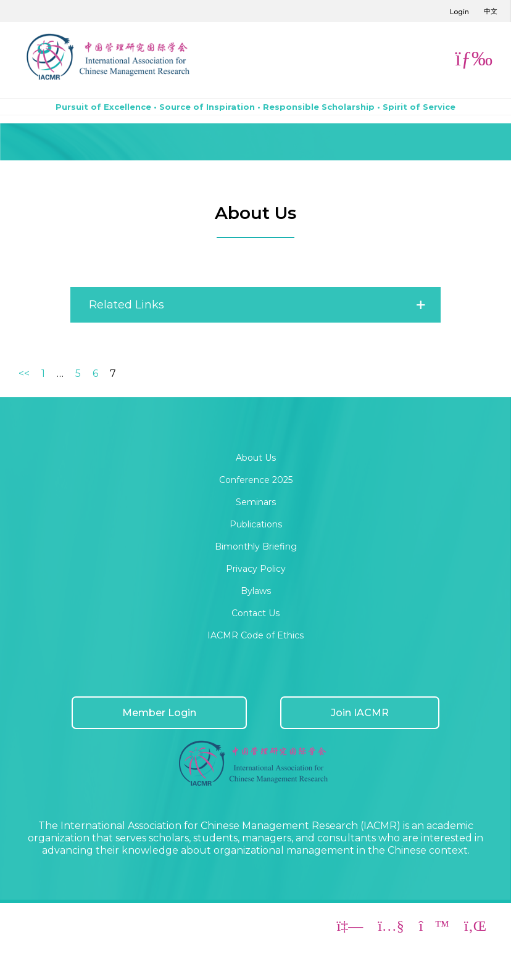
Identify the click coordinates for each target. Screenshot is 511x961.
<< (24, 373)
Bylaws (256, 590)
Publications (256, 524)
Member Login (159, 713)
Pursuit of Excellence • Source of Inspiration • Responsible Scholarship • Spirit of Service (255, 107)
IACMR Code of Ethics (255, 635)
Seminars (256, 502)
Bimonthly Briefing (256, 546)
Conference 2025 (256, 479)
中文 (490, 11)
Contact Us (255, 613)
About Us (256, 457)
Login (459, 11)
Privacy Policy (256, 568)
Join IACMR (360, 713)
